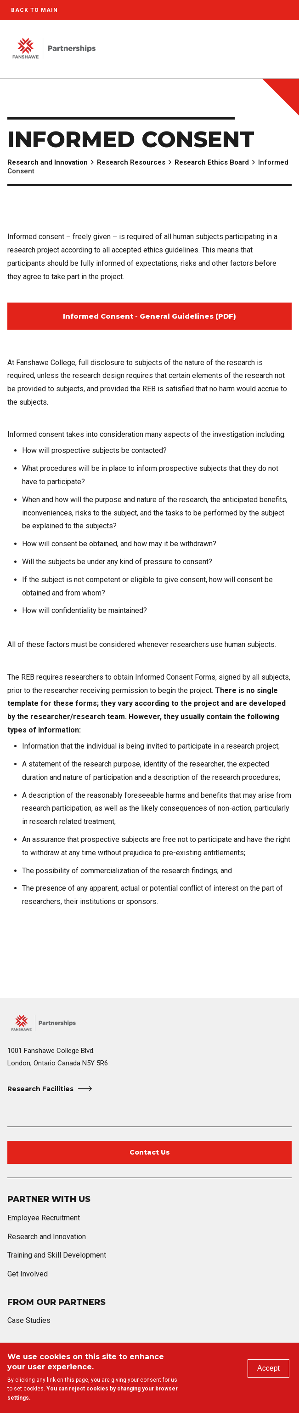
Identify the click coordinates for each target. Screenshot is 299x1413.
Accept (268, 1368)
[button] (261, 49)
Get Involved (27, 1274)
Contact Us (150, 1152)
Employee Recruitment (43, 1217)
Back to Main (34, 10)
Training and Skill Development (56, 1255)
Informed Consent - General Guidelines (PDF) (149, 316)
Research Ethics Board (212, 162)
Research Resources (131, 162)
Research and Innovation (47, 162)
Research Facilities (40, 1089)
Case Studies (29, 1320)
